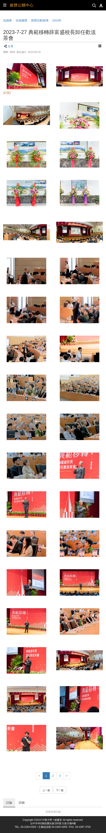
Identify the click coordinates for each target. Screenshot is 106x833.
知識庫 (7, 20)
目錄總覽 (21, 20)
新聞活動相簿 (40, 20)
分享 (10, 46)
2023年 (56, 20)
